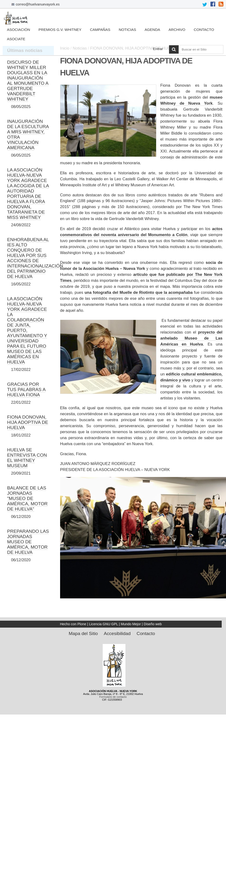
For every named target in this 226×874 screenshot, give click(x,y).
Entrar (158, 49)
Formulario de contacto (113, 696)
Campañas (100, 30)
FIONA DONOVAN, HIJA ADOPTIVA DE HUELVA (27, 422)
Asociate (16, 39)
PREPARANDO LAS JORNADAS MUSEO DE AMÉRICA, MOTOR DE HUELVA (28, 542)
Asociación (18, 30)
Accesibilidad (117, 633)
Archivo (177, 30)
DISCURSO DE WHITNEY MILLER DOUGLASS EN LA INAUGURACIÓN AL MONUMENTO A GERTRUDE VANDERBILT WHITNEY (28, 81)
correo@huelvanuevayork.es (38, 4)
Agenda (152, 30)
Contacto (204, 30)
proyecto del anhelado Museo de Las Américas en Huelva (191, 338)
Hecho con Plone (73, 624)
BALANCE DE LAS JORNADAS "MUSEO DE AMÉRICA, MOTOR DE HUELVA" (27, 498)
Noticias (127, 30)
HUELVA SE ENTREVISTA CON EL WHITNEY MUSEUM (27, 457)
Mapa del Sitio (83, 633)
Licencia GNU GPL (103, 624)
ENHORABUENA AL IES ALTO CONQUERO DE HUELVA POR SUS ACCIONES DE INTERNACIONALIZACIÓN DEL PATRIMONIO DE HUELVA (35, 258)
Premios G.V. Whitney (60, 30)
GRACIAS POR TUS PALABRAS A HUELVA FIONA (26, 389)
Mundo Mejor (131, 624)
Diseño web (153, 624)
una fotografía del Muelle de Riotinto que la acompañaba (139, 292)
